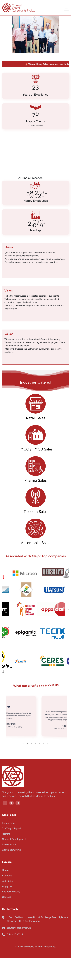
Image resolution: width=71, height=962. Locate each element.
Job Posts (7, 880)
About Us (7, 875)
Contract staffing (11, 849)
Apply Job (7, 886)
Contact (6, 896)
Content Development (14, 839)
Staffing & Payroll (11, 828)
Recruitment (8, 823)
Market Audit (9, 844)
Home (5, 870)
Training (6, 833)
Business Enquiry (11, 891)
